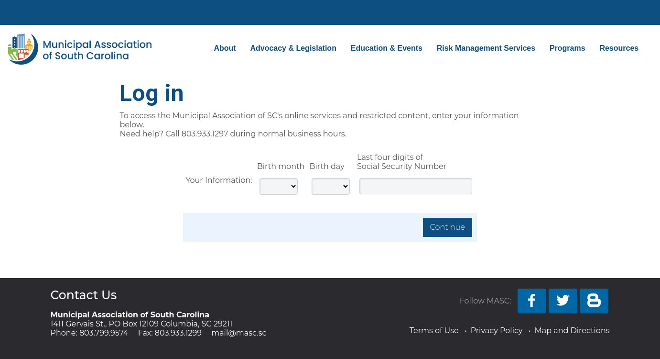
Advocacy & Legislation (293, 48)
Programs (567, 48)
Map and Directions (571, 330)
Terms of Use (434, 330)
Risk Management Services (486, 48)
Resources (618, 48)
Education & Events (386, 48)
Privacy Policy (497, 330)
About (225, 48)
